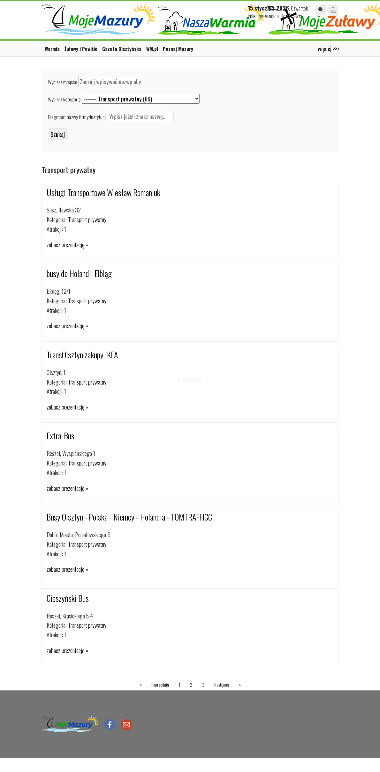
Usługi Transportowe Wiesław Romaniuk (103, 192)
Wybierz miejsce (62, 82)
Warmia (52, 48)
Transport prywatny (87, 219)
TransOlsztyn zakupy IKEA (82, 354)
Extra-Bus (60, 435)
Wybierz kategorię (64, 99)
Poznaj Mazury (178, 48)
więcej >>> (328, 48)
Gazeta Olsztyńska (121, 48)
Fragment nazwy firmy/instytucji (77, 117)
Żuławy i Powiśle (81, 48)
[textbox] (111, 81)
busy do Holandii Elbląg (79, 273)
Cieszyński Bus (68, 598)
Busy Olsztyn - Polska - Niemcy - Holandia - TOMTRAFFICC (129, 517)
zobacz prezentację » (67, 244)
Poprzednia (160, 684)
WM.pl (152, 48)
